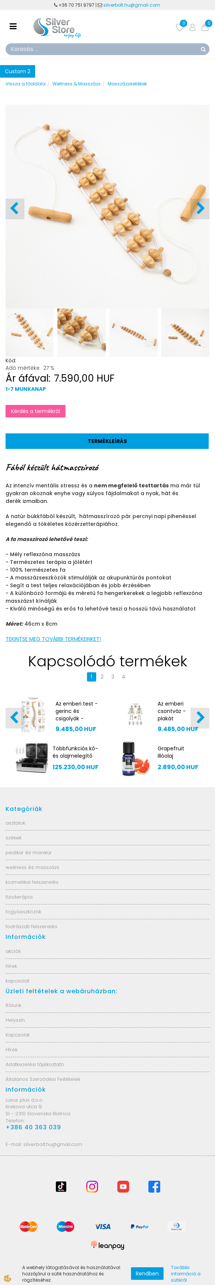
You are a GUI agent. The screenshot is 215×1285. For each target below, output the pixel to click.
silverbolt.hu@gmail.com (132, 5)
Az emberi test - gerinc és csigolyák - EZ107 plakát (77, 715)
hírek (11, 966)
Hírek (11, 1049)
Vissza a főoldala (26, 84)
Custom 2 (17, 71)
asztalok (15, 822)
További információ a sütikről (186, 1273)
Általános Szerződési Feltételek (43, 1079)
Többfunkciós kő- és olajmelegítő (75, 752)
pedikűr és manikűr (29, 852)
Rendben (147, 1273)
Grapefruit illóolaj (171, 752)
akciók (13, 951)
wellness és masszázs (32, 867)
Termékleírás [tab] (107, 441)
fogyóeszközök (23, 911)
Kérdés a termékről (35, 411)
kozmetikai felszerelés (32, 882)
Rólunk (13, 1005)
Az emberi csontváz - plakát (172, 711)
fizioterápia (19, 896)
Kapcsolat (18, 1034)
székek (13, 837)
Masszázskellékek (127, 84)
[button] (200, 209)
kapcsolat (17, 980)
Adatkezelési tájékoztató (35, 1064)
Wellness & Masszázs (77, 84)
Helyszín (15, 1020)
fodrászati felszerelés (31, 926)
